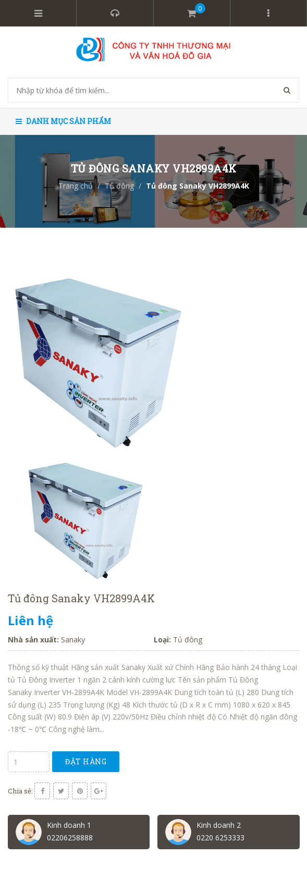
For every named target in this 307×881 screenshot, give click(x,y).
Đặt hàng (85, 761)
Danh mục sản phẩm (63, 121)
